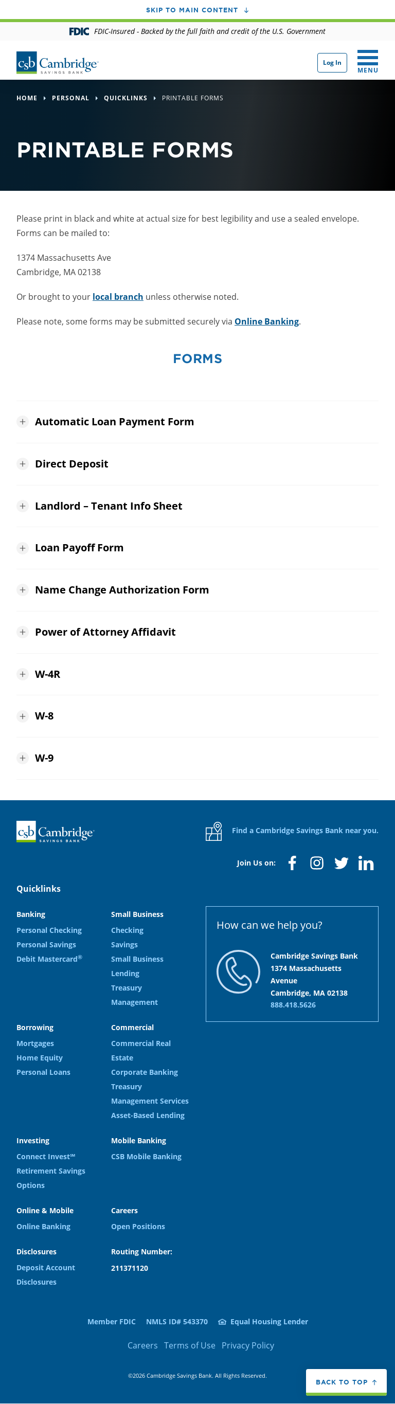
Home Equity (39, 1058)
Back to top (342, 1382)
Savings (124, 944)
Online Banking (267, 321)
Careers (143, 1345)
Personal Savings (46, 944)
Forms (197, 358)
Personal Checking (49, 930)
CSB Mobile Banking (146, 1156)
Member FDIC (111, 1321)
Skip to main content (192, 10)
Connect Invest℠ (45, 1156)
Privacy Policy (248, 1345)
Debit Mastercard (49, 959)
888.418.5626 (293, 1005)
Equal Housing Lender (269, 1321)
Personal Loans (43, 1072)
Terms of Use (190, 1345)
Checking (127, 930)
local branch (118, 296)
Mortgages (35, 1043)
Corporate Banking (144, 1072)
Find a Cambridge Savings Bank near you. (292, 831)
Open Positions (138, 1226)
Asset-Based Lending (148, 1115)
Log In (332, 62)
